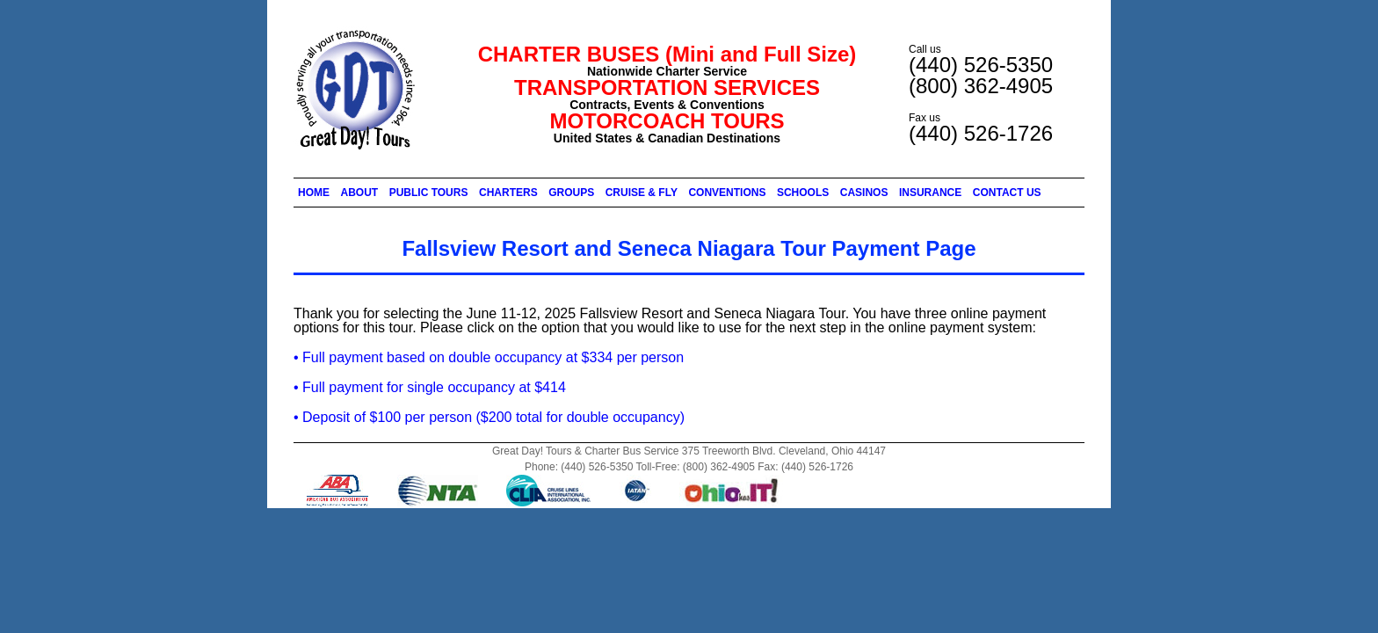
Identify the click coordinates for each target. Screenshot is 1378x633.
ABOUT (360, 192)
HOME (314, 192)
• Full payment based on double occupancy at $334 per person (489, 357)
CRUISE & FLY (642, 192)
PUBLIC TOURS (428, 192)
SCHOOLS (803, 192)
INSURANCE (930, 192)
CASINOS (864, 192)
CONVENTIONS (726, 192)
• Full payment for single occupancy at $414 (430, 387)
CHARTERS (508, 192)
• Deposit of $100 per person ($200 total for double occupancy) (489, 417)
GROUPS (571, 192)
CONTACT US (1007, 192)
